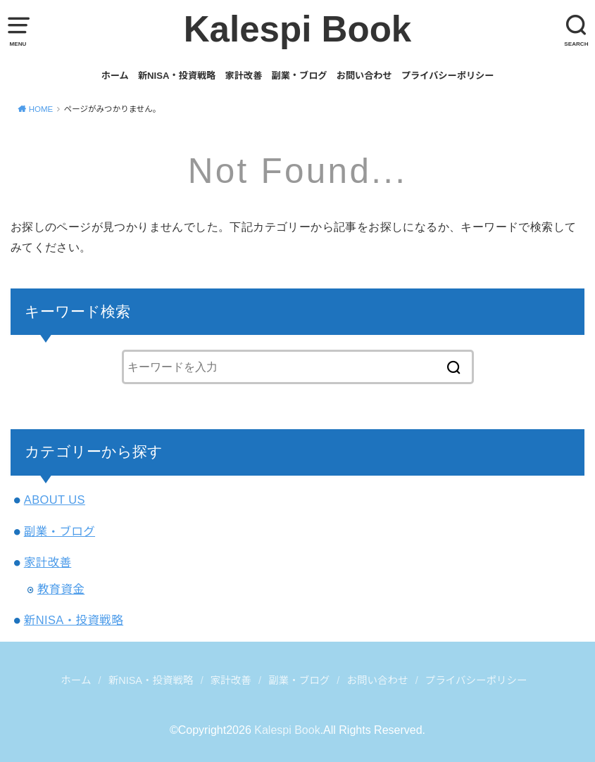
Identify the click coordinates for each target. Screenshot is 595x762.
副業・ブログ (299, 75)
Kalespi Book (298, 29)
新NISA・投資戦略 (177, 75)
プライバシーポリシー (447, 75)
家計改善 (244, 75)
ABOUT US (54, 499)
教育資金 (61, 589)
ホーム (115, 75)
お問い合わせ (364, 75)
